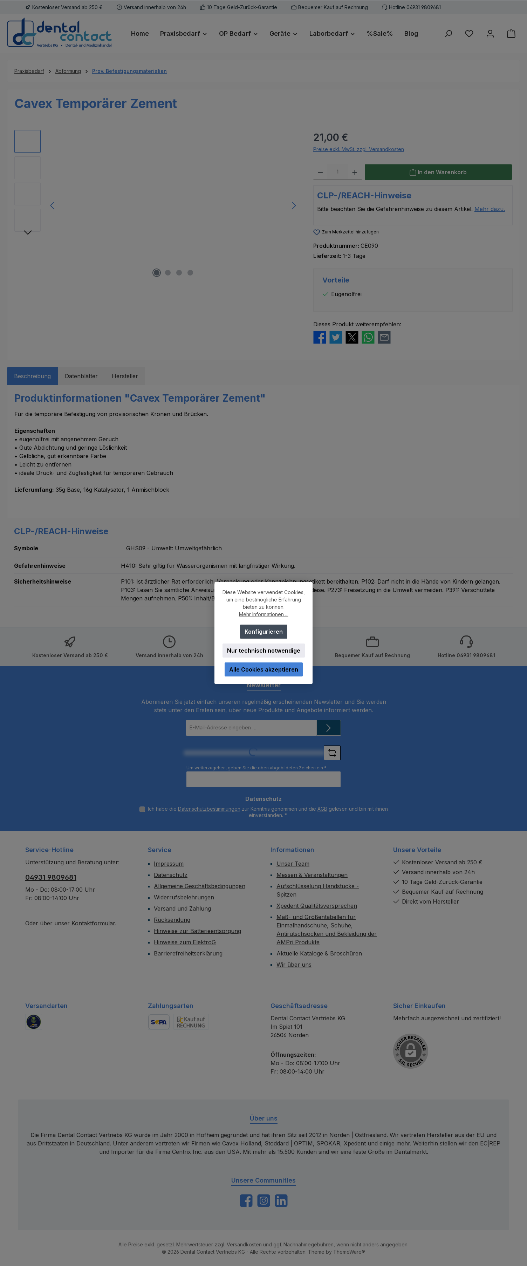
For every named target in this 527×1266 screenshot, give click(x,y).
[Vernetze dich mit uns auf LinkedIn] (281, 1201)
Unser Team (292, 863)
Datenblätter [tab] (81, 376)
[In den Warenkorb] (438, 172)
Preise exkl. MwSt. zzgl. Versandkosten (358, 149)
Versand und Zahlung (182, 908)
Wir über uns (294, 964)
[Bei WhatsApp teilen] (368, 336)
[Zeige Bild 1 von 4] (156, 272)
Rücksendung (172, 919)
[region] (156, 205)
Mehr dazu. (489, 208)
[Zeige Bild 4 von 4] (190, 272)
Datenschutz (170, 874)
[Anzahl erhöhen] (355, 172)
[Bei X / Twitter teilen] (352, 336)
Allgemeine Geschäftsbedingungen (199, 886)
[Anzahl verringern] (320, 172)
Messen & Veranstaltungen (312, 874)
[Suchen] (448, 33)
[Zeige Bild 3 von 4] (179, 272)
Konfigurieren (264, 631)
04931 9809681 (50, 877)
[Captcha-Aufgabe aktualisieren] (332, 753)
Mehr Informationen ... (263, 614)
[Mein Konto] (490, 33)
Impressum (169, 863)
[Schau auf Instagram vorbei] (264, 1201)
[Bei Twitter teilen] (336, 336)
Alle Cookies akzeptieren (263, 669)
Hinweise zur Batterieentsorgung (197, 930)
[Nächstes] (293, 205)
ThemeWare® (349, 1252)
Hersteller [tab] (125, 376)
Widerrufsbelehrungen (184, 897)
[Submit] (328, 728)
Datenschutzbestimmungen (209, 809)
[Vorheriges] (53, 205)
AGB (322, 809)
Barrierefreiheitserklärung (188, 953)
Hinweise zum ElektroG (185, 942)
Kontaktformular (93, 923)
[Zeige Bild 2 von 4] (168, 272)
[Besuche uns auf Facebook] (246, 1201)
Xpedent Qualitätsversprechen (316, 905)
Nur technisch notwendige (263, 650)
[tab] (32, 376)
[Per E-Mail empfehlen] (384, 336)
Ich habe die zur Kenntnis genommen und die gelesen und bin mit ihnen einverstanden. (268, 812)
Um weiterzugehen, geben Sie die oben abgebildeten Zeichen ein (256, 767)
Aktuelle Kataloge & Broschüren (319, 953)
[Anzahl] (337, 172)
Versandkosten (244, 1244)
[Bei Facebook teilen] (320, 336)
